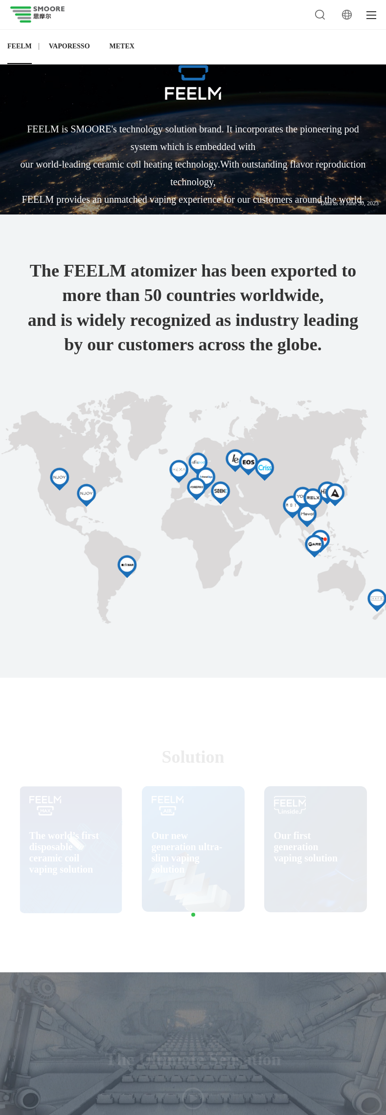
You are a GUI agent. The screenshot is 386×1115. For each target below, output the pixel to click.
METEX (122, 46)
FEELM (19, 46)
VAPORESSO (69, 46)
